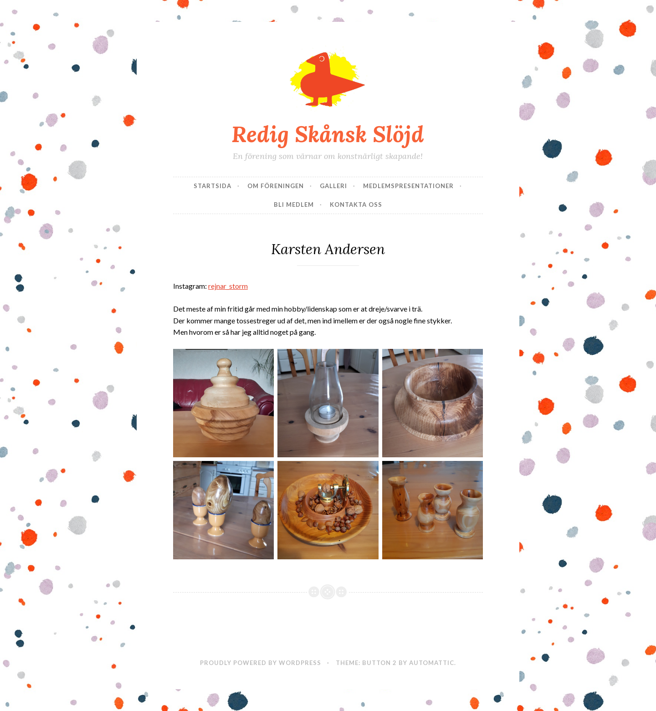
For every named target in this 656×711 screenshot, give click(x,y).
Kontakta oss (356, 204)
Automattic (431, 662)
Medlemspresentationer (408, 185)
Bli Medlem (294, 204)
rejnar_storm (228, 285)
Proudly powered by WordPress (260, 662)
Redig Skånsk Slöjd (327, 134)
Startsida (212, 185)
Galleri (333, 185)
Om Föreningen (275, 185)
